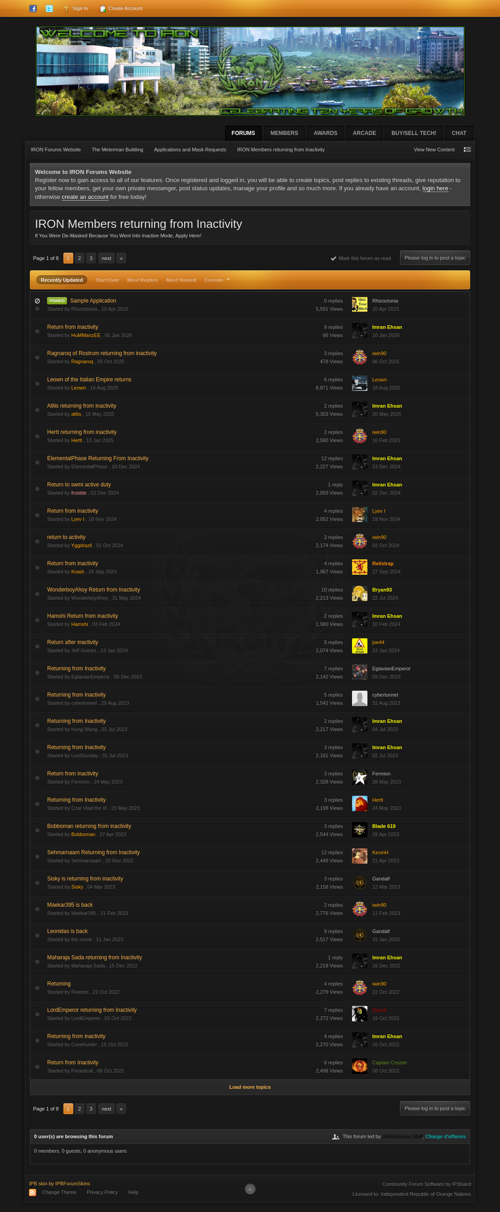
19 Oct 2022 (386, 1018)
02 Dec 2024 (386, 492)
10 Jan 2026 (386, 335)
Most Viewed (181, 280)
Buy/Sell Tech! (413, 133)
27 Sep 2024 (386, 571)
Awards (326, 133)
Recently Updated (62, 280)
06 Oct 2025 (386, 361)
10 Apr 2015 (385, 309)
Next (106, 258)
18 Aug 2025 (386, 387)
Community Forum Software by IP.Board (426, 1184)
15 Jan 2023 (386, 939)
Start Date (107, 280)
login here (435, 188)
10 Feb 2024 (386, 624)
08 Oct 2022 (386, 1070)
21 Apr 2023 (385, 860)
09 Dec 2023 (386, 676)
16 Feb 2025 (386, 440)
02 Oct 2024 (386, 545)
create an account (85, 196)
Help (134, 1192)
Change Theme (59, 1192)
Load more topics (250, 1087)
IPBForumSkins (72, 1183)
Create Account (121, 8)
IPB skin (38, 1183)
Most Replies (142, 280)
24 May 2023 (386, 808)
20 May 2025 (386, 414)
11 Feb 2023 (386, 913)
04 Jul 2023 (385, 729)
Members (284, 133)
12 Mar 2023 (386, 887)
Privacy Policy (102, 1192)
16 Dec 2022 (386, 965)
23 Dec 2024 (386, 466)
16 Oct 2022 (386, 1044)
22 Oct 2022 (386, 992)
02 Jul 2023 (385, 755)
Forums (243, 133)
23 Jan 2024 (386, 650)
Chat (459, 133)
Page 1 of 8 (45, 258)
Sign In (75, 8)
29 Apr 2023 (385, 834)
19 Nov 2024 (386, 519)
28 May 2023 (386, 781)
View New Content (434, 149)
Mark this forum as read (361, 258)
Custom (218, 280)
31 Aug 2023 (386, 703)
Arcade (364, 133)
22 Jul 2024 (385, 598)
